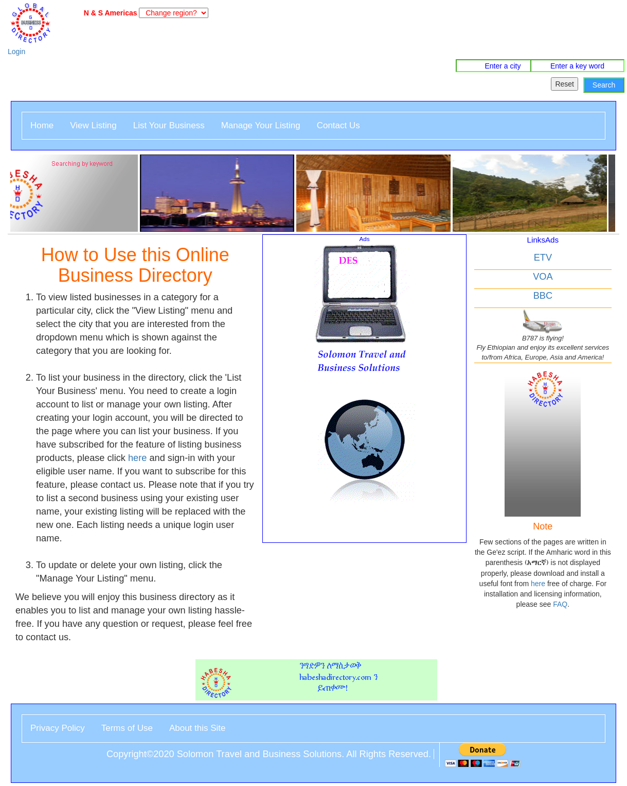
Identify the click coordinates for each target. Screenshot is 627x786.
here (137, 458)
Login (16, 51)
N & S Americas (108, 13)
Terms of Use (127, 728)
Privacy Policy (57, 728)
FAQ (560, 604)
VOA (542, 276)
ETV (543, 257)
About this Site (197, 728)
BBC (542, 296)
